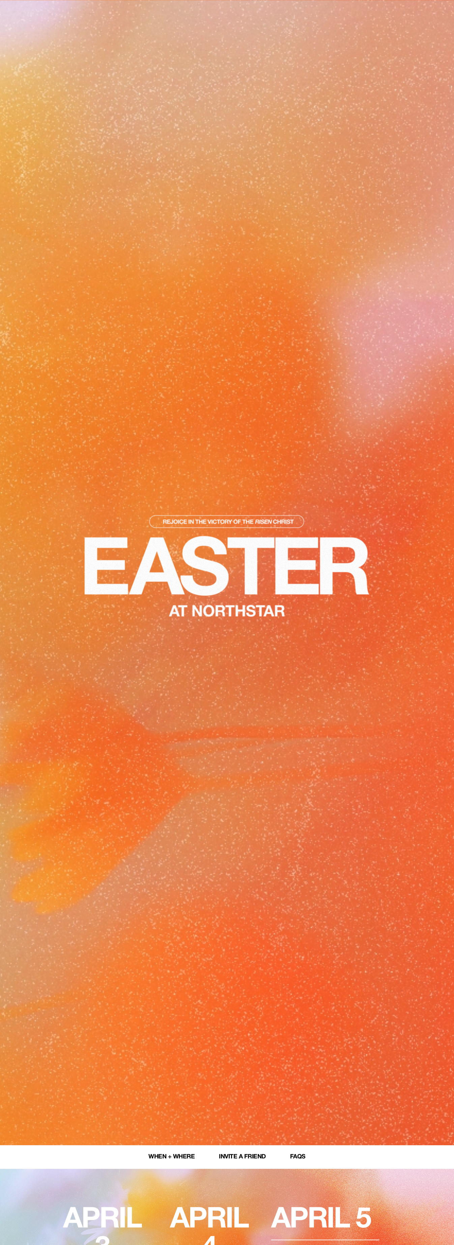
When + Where (171, 1157)
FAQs (298, 1157)
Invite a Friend (242, 1157)
